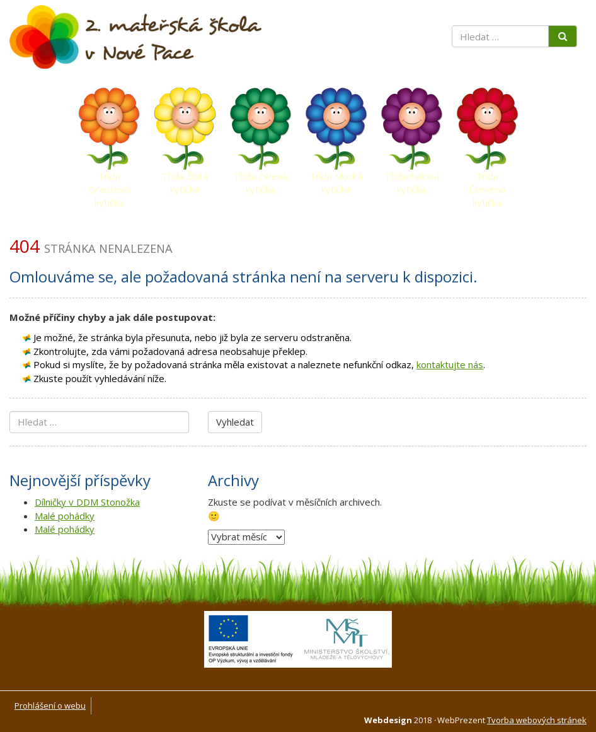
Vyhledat (235, 421)
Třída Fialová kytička (411, 179)
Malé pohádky (65, 515)
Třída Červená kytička (487, 179)
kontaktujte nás (449, 364)
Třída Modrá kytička (336, 179)
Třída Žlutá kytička (184, 179)
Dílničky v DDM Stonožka (87, 502)
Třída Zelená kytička (260, 179)
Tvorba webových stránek (537, 720)
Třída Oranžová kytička (109, 179)
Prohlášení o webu (50, 705)
